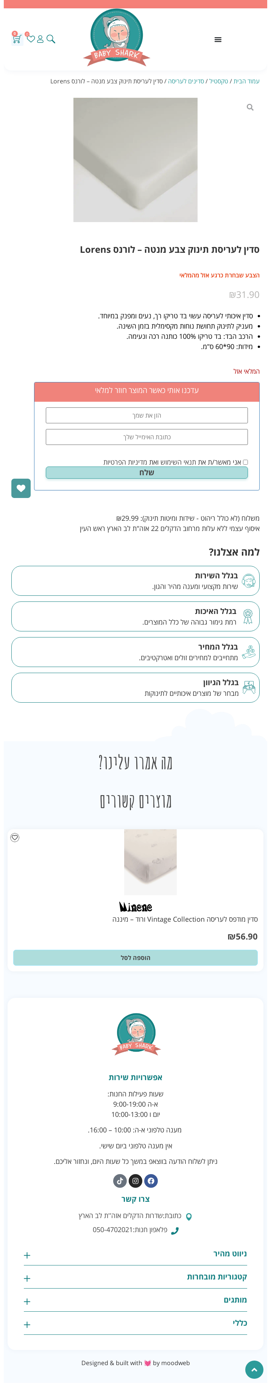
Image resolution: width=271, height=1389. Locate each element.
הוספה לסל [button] (136, 958)
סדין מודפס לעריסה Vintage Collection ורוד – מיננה (185, 919)
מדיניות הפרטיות (125, 462)
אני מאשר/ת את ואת (175, 462)
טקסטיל (218, 81)
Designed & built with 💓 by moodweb (135, 1363)
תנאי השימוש (178, 462)
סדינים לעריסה (186, 81)
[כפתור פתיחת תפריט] (218, 39)
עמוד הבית (247, 81)
